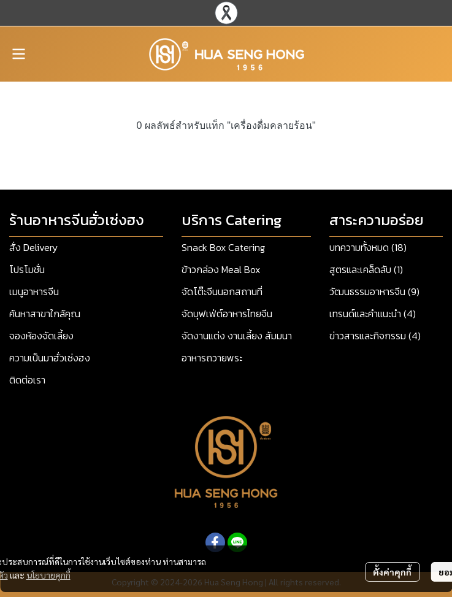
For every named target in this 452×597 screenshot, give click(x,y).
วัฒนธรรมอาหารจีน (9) (374, 291)
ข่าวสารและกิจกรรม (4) (375, 335)
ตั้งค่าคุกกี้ (392, 571)
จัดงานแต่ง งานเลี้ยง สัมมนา (237, 335)
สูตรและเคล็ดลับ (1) (366, 269)
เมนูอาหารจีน (34, 291)
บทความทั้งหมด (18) (368, 247)
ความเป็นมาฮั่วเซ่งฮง (49, 357)
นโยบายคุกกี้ (48, 574)
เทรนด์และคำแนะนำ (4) (372, 313)
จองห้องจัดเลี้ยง (41, 335)
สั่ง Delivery (33, 247)
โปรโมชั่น (27, 269)
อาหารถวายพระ (212, 357)
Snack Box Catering (223, 247)
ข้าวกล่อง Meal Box (221, 269)
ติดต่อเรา (27, 379)
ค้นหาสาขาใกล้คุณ (44, 313)
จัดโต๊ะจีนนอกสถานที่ (222, 291)
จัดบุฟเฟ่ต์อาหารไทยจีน (227, 313)
